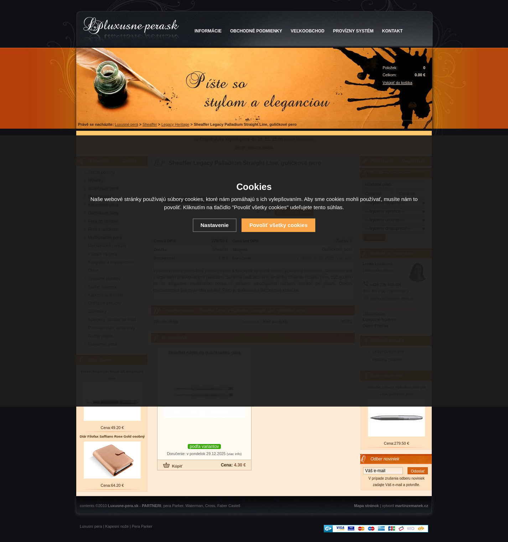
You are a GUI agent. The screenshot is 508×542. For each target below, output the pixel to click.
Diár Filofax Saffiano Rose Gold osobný (112, 436)
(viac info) (234, 454)
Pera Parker (142, 526)
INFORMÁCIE (208, 31)
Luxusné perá (126, 124)
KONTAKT (392, 31)
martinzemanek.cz (411, 506)
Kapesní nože (117, 526)
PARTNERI (151, 506)
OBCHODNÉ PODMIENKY (256, 31)
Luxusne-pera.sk (123, 506)
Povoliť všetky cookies (278, 225)
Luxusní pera (91, 526)
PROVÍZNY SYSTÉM (353, 31)
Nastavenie (215, 225)
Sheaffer (149, 124)
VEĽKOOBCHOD (308, 31)
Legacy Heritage (175, 124)
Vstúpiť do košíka (397, 83)
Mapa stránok (366, 506)
